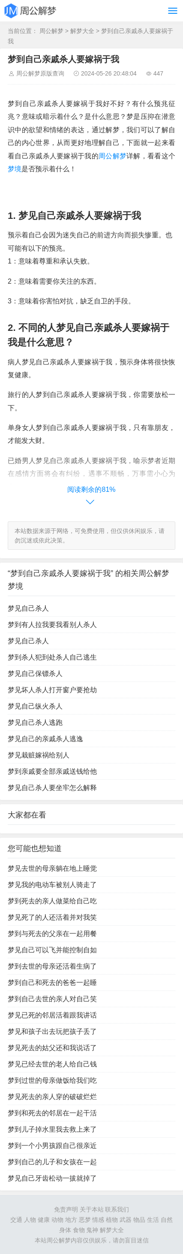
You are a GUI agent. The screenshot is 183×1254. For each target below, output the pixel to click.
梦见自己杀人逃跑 (35, 722)
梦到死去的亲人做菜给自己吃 (52, 901)
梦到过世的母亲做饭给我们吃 (52, 1080)
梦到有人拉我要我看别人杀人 (52, 624)
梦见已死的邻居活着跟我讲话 (52, 1015)
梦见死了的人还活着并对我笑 (52, 917)
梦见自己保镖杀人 (35, 673)
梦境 (14, 169)
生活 (153, 1219)
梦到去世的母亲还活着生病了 (52, 966)
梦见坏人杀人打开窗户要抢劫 (52, 690)
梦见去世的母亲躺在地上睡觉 (52, 868)
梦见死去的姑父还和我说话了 (52, 1047)
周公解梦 (51, 30)
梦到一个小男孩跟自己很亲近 (52, 1145)
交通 (16, 1219)
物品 (139, 1219)
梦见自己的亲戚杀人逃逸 (45, 738)
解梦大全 (82, 30)
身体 (65, 1230)
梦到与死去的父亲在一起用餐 (52, 933)
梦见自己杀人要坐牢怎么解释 (52, 787)
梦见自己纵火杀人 (35, 706)
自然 (167, 1219)
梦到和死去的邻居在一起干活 (52, 1113)
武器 (126, 1219)
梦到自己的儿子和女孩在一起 (52, 1162)
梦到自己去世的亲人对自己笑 (52, 999)
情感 (98, 1219)
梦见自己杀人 (28, 608)
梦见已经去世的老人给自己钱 (52, 1064)
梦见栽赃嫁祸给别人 (38, 755)
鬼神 (92, 1230)
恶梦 (85, 1219)
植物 (112, 1219)
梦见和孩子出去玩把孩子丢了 (52, 1031)
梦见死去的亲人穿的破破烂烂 (52, 1096)
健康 (44, 1219)
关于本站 (92, 1209)
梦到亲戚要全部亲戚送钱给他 (52, 771)
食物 (79, 1230)
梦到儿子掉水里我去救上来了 (52, 1129)
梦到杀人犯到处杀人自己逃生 (52, 657)
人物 (30, 1219)
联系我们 (117, 1209)
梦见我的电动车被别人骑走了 (52, 884)
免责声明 (66, 1209)
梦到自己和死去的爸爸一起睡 (52, 982)
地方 (71, 1219)
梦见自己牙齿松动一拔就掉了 (52, 1178)
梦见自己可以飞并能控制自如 (52, 950)
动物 (57, 1219)
